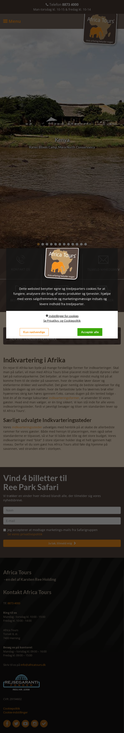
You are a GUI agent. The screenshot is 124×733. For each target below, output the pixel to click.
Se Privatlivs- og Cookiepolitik (62, 321)
